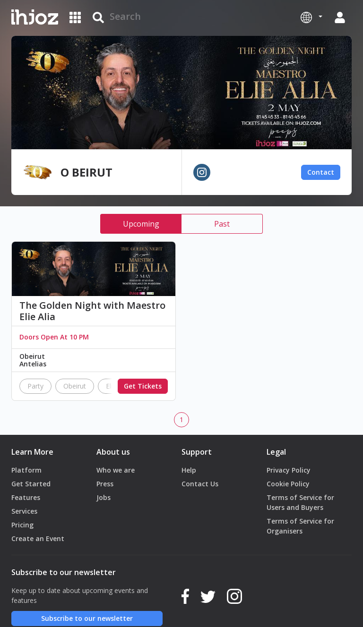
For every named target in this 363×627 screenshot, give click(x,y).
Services (24, 511)
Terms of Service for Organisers (300, 526)
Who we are (115, 470)
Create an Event (37, 538)
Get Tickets (143, 385)
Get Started (31, 483)
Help (189, 470)
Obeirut (74, 385)
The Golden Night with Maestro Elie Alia (92, 311)
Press (104, 483)
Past (222, 224)
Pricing (22, 524)
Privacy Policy (289, 470)
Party (35, 385)
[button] (311, 17)
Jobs (103, 497)
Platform (26, 470)
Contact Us (200, 483)
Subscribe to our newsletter (87, 618)
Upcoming (141, 224)
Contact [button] (320, 172)
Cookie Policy (288, 483)
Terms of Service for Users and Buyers (300, 502)
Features (25, 497)
